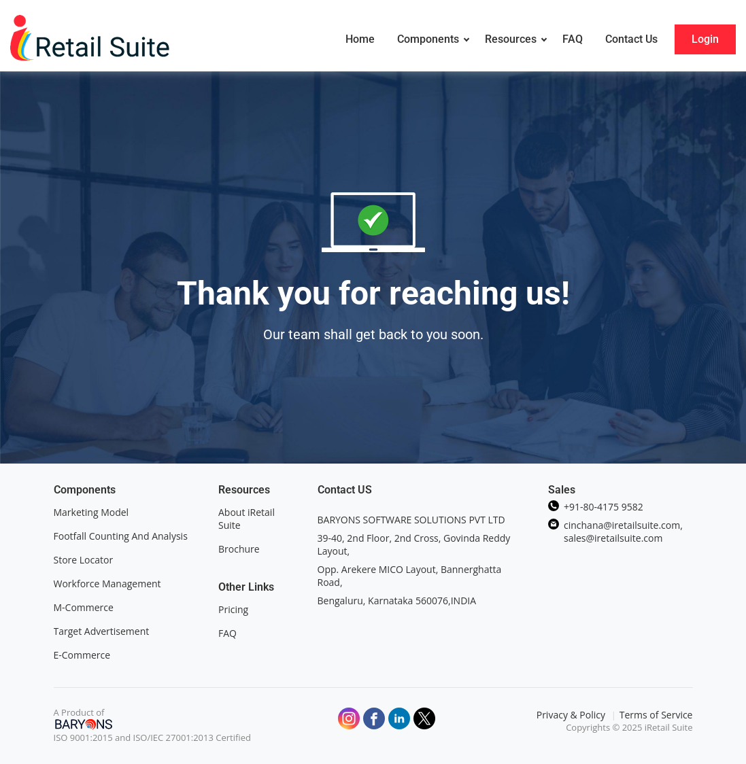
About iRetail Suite (246, 519)
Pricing (233, 609)
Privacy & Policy (572, 714)
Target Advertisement (102, 631)
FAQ (227, 633)
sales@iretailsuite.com (613, 538)
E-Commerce (82, 654)
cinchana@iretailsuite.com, (623, 525)
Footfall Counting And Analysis (121, 535)
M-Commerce (84, 607)
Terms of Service (656, 714)
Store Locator (85, 559)
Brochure (239, 548)
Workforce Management (107, 583)
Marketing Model (91, 512)
